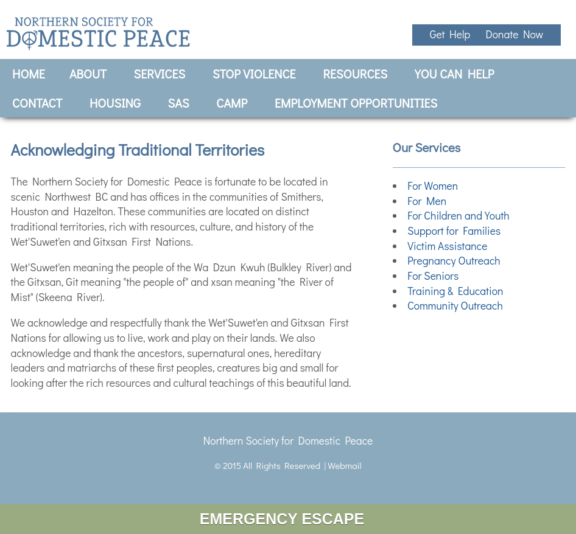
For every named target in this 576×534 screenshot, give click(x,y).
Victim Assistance (447, 246)
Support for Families (453, 231)
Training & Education (455, 291)
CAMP (231, 103)
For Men (426, 201)
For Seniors (432, 276)
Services (160, 73)
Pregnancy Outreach (453, 261)
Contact (37, 103)
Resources (355, 73)
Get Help (452, 34)
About (88, 73)
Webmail (344, 465)
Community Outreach (455, 306)
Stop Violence (254, 73)
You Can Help (454, 73)
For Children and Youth (458, 216)
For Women (432, 186)
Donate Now (514, 34)
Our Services (427, 147)
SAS (178, 103)
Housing (115, 103)
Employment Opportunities (356, 103)
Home (28, 73)
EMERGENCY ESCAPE (288, 518)
